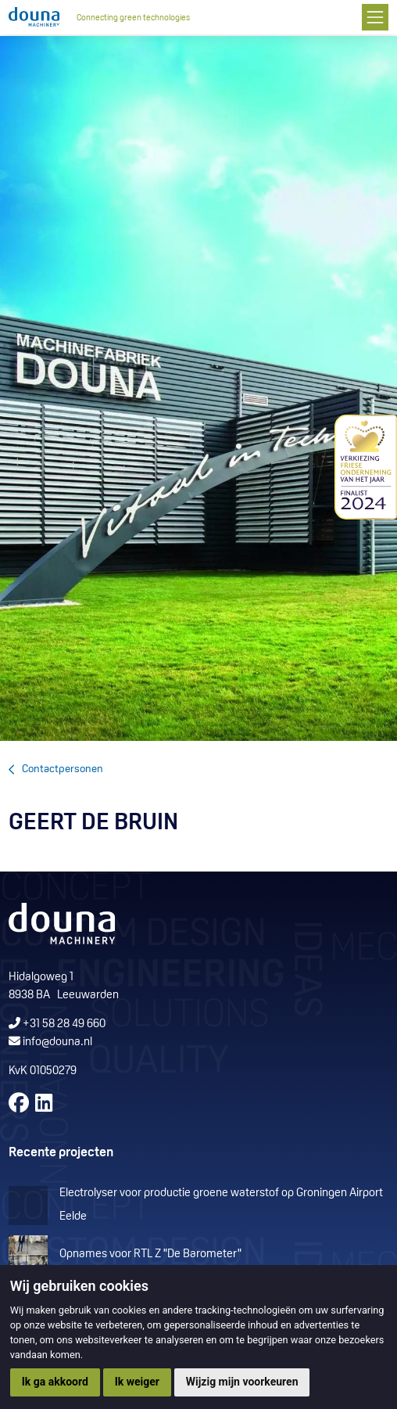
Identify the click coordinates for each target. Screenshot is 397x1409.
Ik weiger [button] (137, 1381)
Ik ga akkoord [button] (55, 1381)
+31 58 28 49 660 (57, 1024)
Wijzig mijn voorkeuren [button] (242, 1381)
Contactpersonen (62, 769)
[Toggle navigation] (375, 17)
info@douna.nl (57, 1042)
